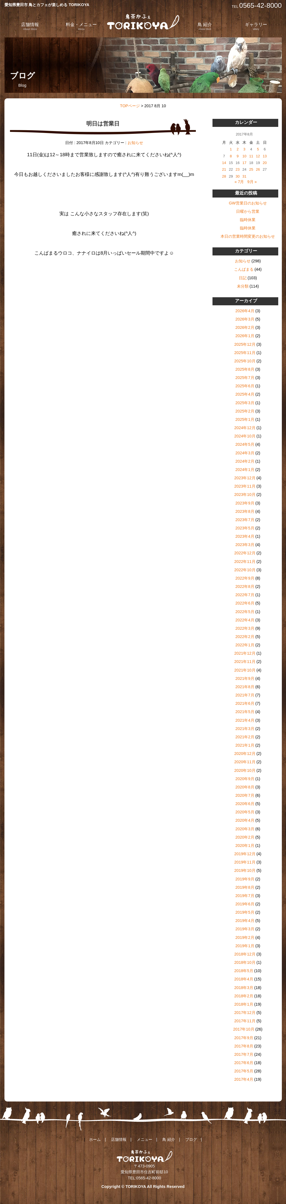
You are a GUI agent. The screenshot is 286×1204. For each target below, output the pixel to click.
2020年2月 (244, 837)
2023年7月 (244, 520)
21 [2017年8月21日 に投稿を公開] (224, 169)
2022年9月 (244, 578)
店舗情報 (30, 26)
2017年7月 (243, 1054)
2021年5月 (244, 711)
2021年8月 (244, 687)
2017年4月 (243, 1079)
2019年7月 (244, 895)
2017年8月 (243, 1046)
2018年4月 (243, 979)
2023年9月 (244, 503)
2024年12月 (244, 428)
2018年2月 (243, 996)
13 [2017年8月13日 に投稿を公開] (265, 156)
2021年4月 (244, 720)
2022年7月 (244, 595)
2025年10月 (244, 361)
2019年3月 (244, 929)
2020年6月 (244, 803)
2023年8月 (244, 511)
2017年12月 (244, 1012)
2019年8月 (244, 887)
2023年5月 (244, 528)
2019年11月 (244, 862)
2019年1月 (244, 946)
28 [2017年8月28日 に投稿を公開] (224, 176)
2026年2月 (244, 327)
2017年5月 (243, 1071)
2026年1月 (244, 336)
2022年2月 (244, 636)
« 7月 (239, 182)
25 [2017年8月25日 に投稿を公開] (251, 169)
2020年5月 (244, 812)
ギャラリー (256, 26)
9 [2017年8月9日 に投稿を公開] (238, 156)
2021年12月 (244, 653)
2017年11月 (244, 1021)
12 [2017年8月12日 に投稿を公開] (258, 156)
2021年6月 (244, 703)
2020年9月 (244, 779)
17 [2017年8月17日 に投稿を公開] (244, 163)
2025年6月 (244, 386)
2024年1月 (244, 469)
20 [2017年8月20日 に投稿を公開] (265, 163)
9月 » (252, 182)
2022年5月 (244, 611)
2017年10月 (243, 1029)
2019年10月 (244, 870)
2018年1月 (243, 1004)
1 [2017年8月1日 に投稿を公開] (231, 149)
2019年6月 (244, 904)
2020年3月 (244, 829)
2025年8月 (244, 369)
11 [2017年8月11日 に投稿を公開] (251, 156)
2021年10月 (244, 670)
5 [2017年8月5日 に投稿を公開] (258, 149)
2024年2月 (244, 461)
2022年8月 (244, 586)
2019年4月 (244, 920)
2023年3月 (244, 544)
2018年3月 (243, 987)
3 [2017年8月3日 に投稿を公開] (244, 149)
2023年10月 (244, 494)
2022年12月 (244, 553)
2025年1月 (244, 419)
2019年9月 (244, 879)
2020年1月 (244, 845)
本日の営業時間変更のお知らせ (248, 236)
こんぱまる (244, 269)
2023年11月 (244, 486)
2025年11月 (244, 352)
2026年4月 (244, 311)
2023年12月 (244, 478)
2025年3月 (244, 403)
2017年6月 (243, 1062)
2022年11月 (244, 561)
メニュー (144, 1139)
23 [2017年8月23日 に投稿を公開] (237, 169)
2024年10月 (244, 436)
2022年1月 (244, 645)
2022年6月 (244, 603)
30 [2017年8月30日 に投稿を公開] (237, 176)
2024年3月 (244, 453)
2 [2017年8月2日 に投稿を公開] (238, 149)
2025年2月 (244, 411)
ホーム (95, 1139)
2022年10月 (244, 570)
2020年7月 (244, 795)
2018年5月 (243, 971)
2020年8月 (244, 787)
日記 (243, 278)
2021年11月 (244, 661)
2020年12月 (244, 753)
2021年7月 (244, 695)
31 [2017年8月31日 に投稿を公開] (244, 176)
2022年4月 (244, 620)
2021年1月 (244, 745)
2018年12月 (244, 954)
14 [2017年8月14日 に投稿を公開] (224, 163)
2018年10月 (244, 962)
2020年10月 (244, 770)
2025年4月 (244, 394)
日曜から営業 (247, 211)
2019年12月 (244, 854)
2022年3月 (244, 628)
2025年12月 (244, 344)
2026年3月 (244, 319)
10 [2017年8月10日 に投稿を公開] (244, 156)
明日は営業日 (103, 124)
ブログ (191, 1139)
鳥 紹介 (205, 26)
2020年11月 (244, 762)
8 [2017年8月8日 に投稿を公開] (231, 156)
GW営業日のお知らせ (248, 203)
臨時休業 (247, 219)
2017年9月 (243, 1038)
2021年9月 (244, 678)
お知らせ (135, 142)
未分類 (243, 286)
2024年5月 (244, 444)
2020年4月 (244, 820)
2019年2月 (244, 937)
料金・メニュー (81, 26)
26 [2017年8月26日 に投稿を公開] (258, 169)
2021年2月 (244, 737)
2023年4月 (244, 536)
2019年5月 (244, 912)
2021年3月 (244, 728)
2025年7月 (244, 377)
